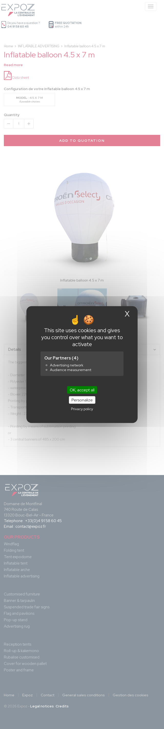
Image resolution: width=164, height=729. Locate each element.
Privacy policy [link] (82, 409)
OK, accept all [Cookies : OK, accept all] (82, 389)
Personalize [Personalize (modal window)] (82, 400)
